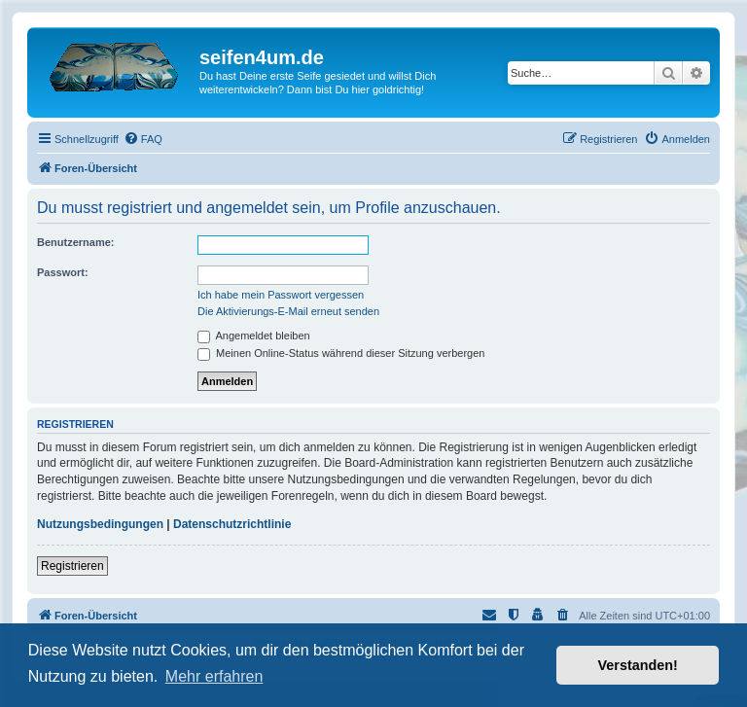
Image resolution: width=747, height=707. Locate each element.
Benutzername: (75, 242)
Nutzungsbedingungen (100, 524)
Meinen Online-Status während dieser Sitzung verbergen (340, 353)
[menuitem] (143, 139)
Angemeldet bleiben (253, 335)
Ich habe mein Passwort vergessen (280, 294)
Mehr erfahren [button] (214, 676)
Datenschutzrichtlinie (232, 524)
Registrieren (72, 566)
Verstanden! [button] (638, 665)
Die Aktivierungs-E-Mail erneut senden (288, 311)
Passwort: (63, 272)
